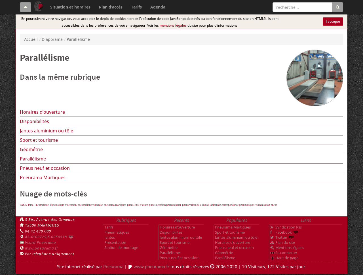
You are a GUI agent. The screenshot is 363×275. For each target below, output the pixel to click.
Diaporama (52, 39)
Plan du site (285, 242)
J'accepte (333, 21)
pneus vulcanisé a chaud (195, 204)
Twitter (281, 237)
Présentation (115, 242)
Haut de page (286, 257)
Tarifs (136, 7)
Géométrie (31, 149)
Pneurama (113, 266)
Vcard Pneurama (40, 242)
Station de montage (121, 247)
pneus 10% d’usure (137, 204)
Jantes (109, 237)
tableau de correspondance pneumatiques (232, 204)
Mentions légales (289, 247)
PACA (23, 204)
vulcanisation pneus (266, 204)
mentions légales (173, 25)
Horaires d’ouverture (42, 112)
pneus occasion (157, 204)
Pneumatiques (116, 232)
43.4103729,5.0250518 (46, 236)
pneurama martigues (115, 204)
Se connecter (286, 252)
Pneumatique (42, 204)
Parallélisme (33, 159)
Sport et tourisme (39, 140)
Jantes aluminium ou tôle (46, 131)
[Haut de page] (25, 7)
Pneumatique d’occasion (63, 204)
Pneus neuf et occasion (45, 168)
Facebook (283, 232)
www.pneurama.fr (41, 248)
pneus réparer (173, 204)
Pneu (30, 204)
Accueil (31, 39)
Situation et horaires (70, 7)
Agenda (157, 7)
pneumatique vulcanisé (90, 204)
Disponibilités (34, 121)
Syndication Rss (288, 227)
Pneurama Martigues (43, 177)
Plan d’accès (111, 7)
